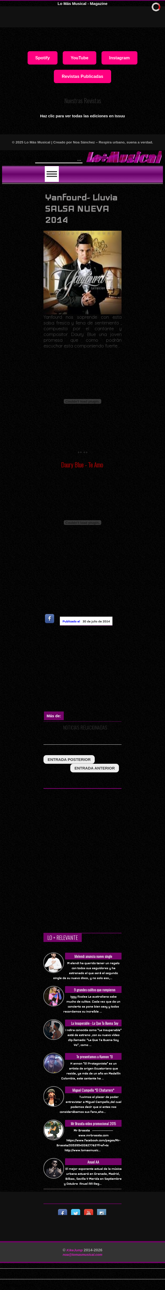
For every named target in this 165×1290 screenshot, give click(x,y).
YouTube (79, 57)
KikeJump (75, 1250)
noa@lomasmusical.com (82, 1255)
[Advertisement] (104, 669)
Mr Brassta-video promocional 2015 (93, 1123)
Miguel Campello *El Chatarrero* (93, 1090)
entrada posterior (69, 759)
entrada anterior (94, 768)
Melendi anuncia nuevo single (93, 956)
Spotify (42, 57)
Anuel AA (93, 1162)
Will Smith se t (53, 158)
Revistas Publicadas (82, 76)
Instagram (119, 57)
